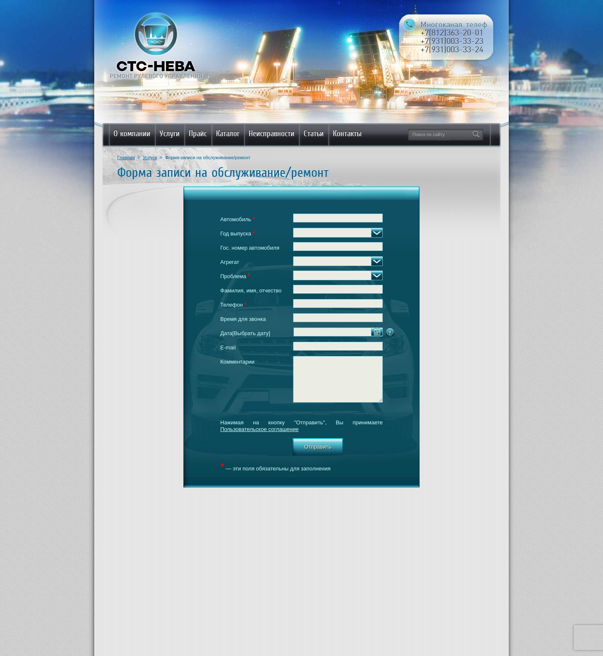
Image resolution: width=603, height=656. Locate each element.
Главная (126, 157)
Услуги (150, 157)
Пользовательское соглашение (259, 429)
